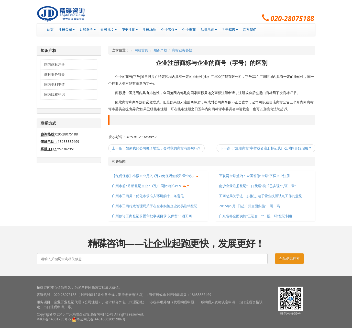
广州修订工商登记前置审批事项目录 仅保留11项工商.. (153, 216)
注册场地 (149, 29)
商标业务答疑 (54, 74)
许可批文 (108, 29)
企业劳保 (169, 29)
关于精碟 (230, 29)
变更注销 (129, 29)
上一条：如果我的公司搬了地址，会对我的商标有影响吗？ (156, 148)
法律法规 (209, 29)
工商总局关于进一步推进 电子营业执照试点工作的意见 (260, 196)
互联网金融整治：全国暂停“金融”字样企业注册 (254, 175)
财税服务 (87, 29)
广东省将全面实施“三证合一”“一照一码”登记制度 (255, 216)
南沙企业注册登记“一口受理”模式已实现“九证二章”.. (258, 185)
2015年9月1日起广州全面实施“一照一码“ (250, 206)
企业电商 (189, 29)
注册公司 (66, 29)
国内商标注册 (54, 64)
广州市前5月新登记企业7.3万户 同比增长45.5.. (147, 185)
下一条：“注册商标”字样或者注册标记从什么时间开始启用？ (266, 148)
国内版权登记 (54, 94)
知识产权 (160, 50)
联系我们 (249, 29)
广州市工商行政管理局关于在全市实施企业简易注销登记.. (155, 206)
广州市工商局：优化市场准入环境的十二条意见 (148, 196)
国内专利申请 (54, 84)
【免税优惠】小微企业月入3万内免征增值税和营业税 (152, 175)
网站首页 (141, 50)
